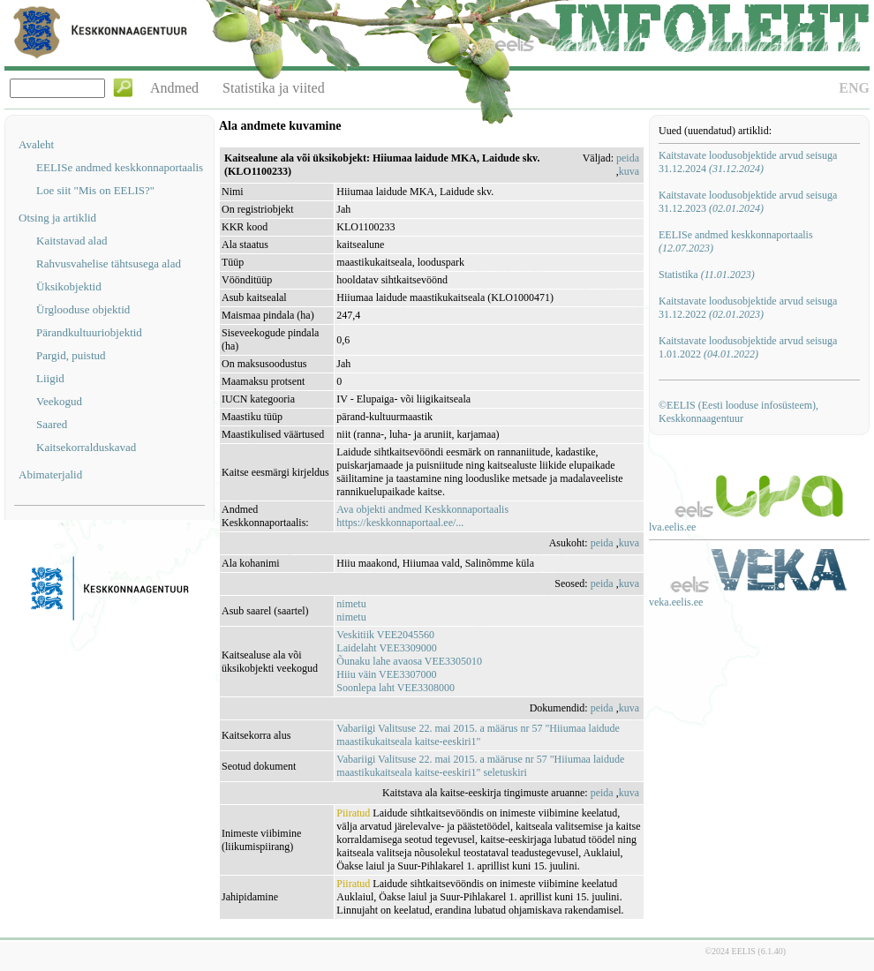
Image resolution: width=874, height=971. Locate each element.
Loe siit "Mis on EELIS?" (95, 190)
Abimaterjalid (50, 474)
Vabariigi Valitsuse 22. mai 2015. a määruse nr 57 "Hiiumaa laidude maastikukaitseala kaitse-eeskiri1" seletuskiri (480, 766)
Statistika (707, 274)
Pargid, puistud (71, 355)
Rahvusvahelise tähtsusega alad (108, 263)
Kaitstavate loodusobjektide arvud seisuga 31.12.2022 (748, 307)
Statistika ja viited (273, 87)
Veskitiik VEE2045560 (385, 635)
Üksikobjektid (69, 286)
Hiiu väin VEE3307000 (386, 674)
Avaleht (36, 144)
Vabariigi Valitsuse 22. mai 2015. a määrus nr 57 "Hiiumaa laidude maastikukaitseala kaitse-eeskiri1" (478, 735)
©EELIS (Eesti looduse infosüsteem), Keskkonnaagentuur (738, 412)
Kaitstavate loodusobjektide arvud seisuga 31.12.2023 (748, 202)
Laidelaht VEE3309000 (386, 648)
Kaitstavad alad (72, 240)
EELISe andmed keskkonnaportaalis (119, 167)
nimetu (350, 604)
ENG (854, 87)
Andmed (174, 87)
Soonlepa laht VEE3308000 (395, 687)
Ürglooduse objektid (83, 309)
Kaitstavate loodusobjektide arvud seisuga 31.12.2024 (748, 162)
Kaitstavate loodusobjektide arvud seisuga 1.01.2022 (748, 347)
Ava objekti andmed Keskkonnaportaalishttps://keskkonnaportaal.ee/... (422, 516)
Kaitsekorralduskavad (86, 447)
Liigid (50, 378)
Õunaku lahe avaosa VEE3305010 (409, 661)
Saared (51, 424)
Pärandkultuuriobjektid (89, 332)
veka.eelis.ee (676, 602)
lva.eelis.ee (672, 527)
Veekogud (59, 401)
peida (627, 158)
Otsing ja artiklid (57, 217)
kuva (629, 171)
